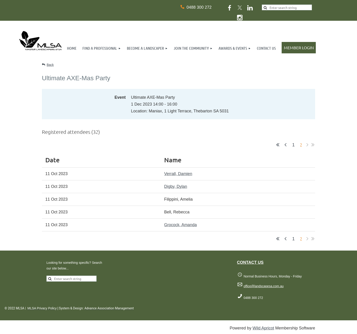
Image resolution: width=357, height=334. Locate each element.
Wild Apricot (263, 328)
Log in (299, 47)
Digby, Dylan (175, 186)
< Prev (285, 145)
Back (50, 65)
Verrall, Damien (178, 173)
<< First (277, 145)
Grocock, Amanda (180, 225)
